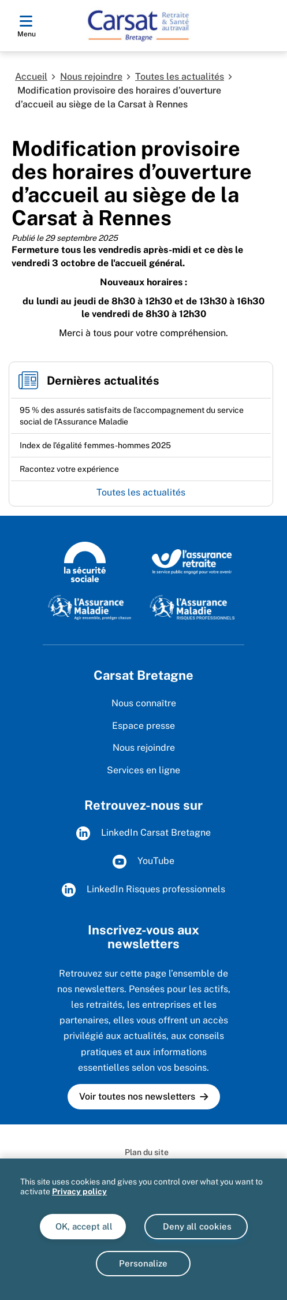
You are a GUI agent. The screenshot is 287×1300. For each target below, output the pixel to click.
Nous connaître (143, 703)
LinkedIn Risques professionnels (143, 890)
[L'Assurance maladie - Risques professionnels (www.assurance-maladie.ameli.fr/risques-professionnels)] (192, 607)
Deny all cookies (196, 1226)
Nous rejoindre (91, 76)
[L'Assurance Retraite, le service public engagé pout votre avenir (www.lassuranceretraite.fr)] (192, 561)
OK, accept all (83, 1226)
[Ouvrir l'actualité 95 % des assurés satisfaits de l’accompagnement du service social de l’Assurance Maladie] (141, 415)
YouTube (143, 862)
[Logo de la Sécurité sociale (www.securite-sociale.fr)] (84, 561)
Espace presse (143, 725)
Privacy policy (79, 1191)
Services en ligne (143, 770)
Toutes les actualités (179, 76)
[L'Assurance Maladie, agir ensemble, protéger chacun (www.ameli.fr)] (90, 607)
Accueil (31, 76)
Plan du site (147, 1152)
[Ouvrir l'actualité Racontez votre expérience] (69, 469)
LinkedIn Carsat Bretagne (143, 833)
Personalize (143, 1263)
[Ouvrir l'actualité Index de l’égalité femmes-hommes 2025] (95, 445)
